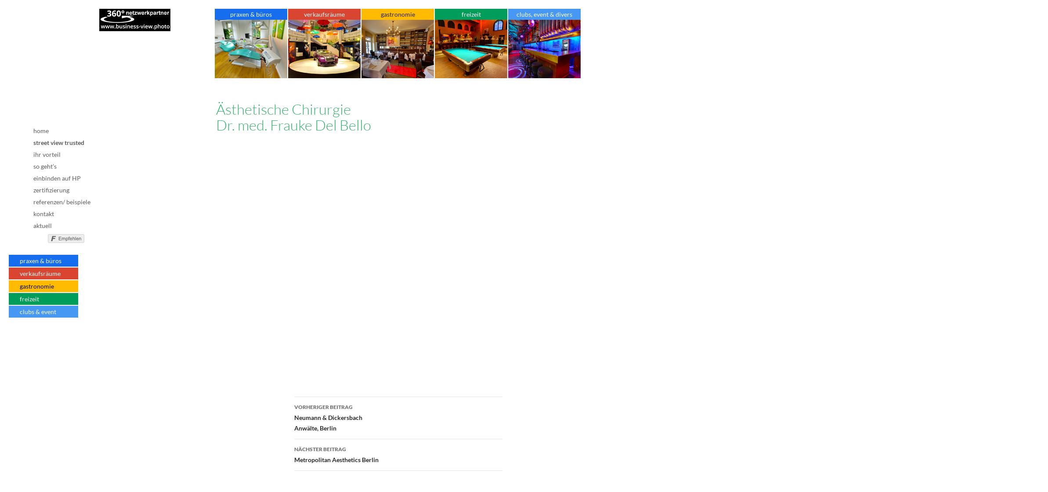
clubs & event (38, 311)
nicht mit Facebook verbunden (38, 237)
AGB (52, 346)
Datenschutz (52, 352)
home (41, 130)
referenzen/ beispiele (61, 202)
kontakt (43, 213)
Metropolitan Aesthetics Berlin (398, 453)
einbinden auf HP (57, 178)
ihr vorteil (47, 154)
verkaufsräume (40, 273)
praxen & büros (40, 260)
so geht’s (45, 166)
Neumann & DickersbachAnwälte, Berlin (398, 417)
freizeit (29, 299)
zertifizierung (51, 190)
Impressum (52, 338)
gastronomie (37, 286)
